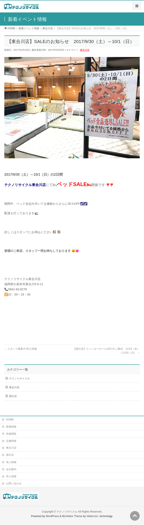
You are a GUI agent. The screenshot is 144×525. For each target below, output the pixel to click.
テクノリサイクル (19, 378)
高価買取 (11, 433)
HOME (10, 419)
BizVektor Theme (72, 516)
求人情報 (11, 462)
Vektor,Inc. (92, 516)
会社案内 (11, 469)
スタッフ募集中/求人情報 (20, 348)
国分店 (13, 396)
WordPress (52, 516)
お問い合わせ (14, 483)
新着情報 (11, 426)
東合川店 (84, 50)
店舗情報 (11, 440)
